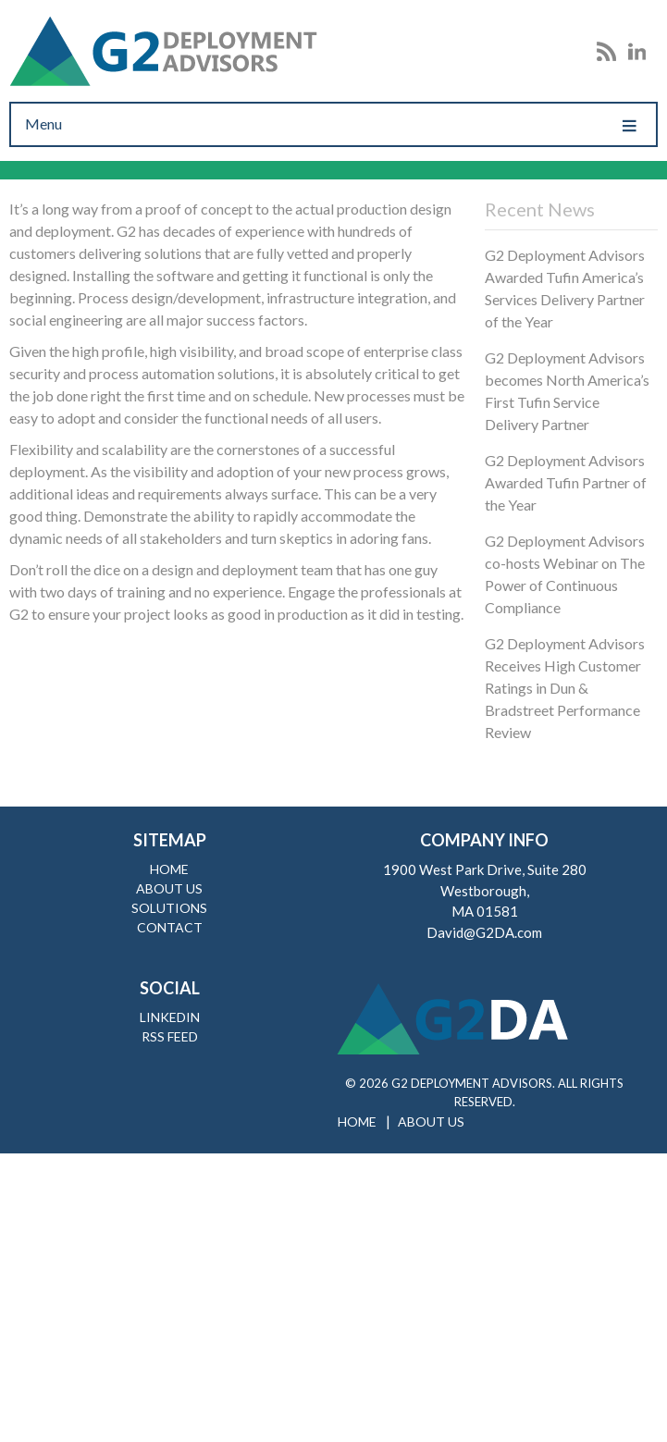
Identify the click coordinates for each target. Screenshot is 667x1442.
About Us (169, 888)
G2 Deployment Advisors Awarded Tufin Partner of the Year (566, 482)
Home (169, 869)
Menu (333, 124)
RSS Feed (170, 1036)
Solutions (169, 908)
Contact (170, 927)
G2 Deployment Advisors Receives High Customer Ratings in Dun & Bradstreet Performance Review (565, 688)
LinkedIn (170, 1017)
